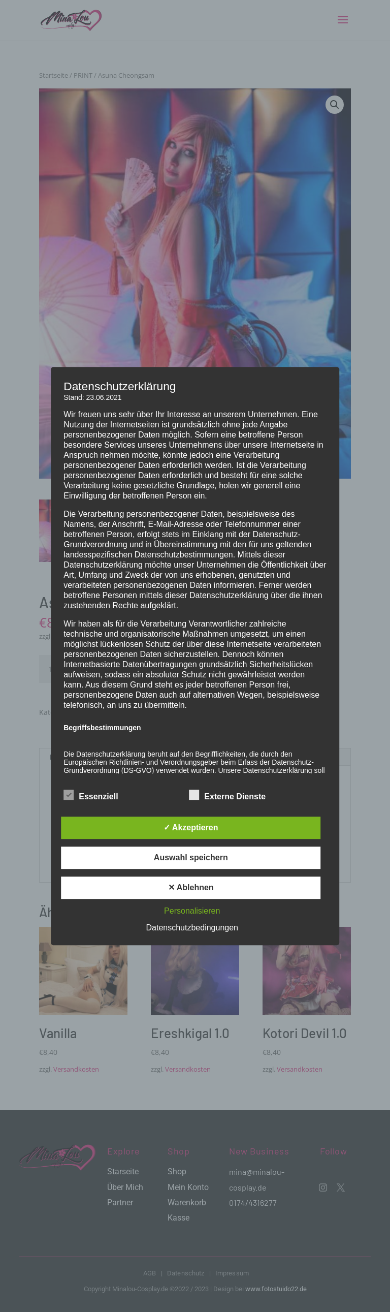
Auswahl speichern (191, 857)
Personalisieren (192, 911)
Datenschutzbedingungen (192, 927)
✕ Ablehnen (191, 887)
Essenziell (90, 795)
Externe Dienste (227, 795)
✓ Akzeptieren (191, 827)
